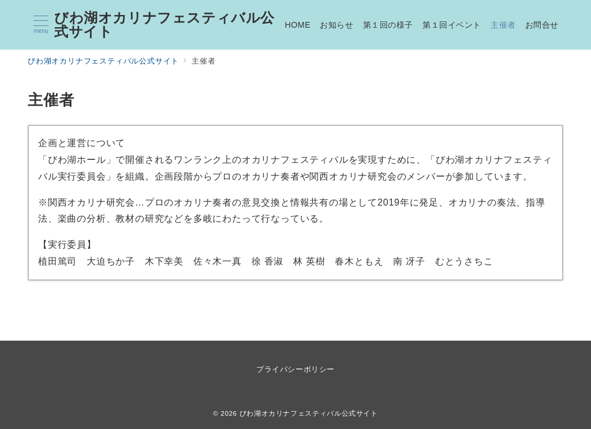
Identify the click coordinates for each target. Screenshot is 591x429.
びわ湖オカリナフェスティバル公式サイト (164, 24)
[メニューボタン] (41, 25)
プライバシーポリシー (295, 369)
